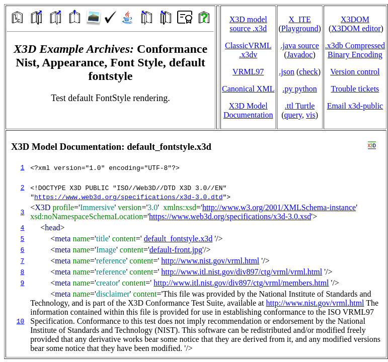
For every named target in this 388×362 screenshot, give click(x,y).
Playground (300, 28)
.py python (299, 88)
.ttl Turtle (300, 106)
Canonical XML (248, 88)
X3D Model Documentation (248, 110)
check (308, 71)
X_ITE (299, 19)
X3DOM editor (355, 28)
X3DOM (355, 19)
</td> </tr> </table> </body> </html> (196, 244)
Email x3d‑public (355, 106)
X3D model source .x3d (248, 24)
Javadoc (300, 54)
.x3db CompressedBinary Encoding (355, 50)
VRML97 (248, 71)
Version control (354, 71)
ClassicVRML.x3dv (248, 50)
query (293, 115)
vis (311, 115)
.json (286, 71)
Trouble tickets (355, 88)
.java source (299, 45)
